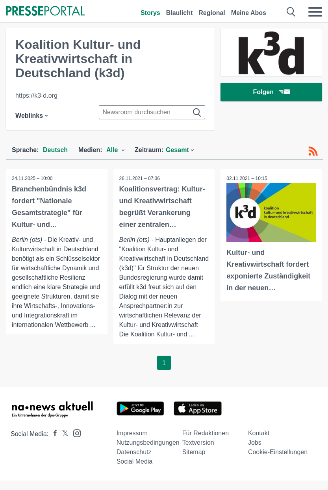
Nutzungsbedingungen (148, 442)
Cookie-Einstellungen (278, 452)
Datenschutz (134, 452)
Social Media (135, 461)
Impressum (132, 433)
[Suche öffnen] (291, 11)
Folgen (271, 92)
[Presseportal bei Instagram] (75, 432)
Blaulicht (179, 12)
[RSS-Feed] (313, 151)
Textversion (198, 442)
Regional (211, 12)
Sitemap (194, 452)
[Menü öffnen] (315, 11)
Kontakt (258, 433)
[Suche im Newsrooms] (152, 112)
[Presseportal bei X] (63, 434)
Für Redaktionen (205, 433)
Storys (150, 12)
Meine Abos (248, 12)
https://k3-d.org (36, 95)
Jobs (254, 442)
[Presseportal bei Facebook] (52, 434)
